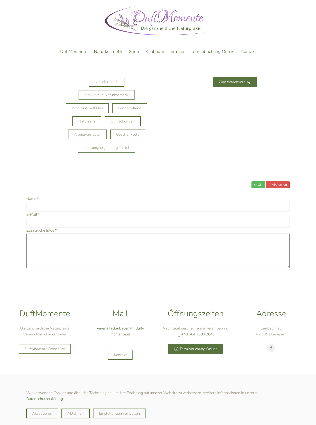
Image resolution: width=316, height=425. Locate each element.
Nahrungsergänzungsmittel (106, 147)
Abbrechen (278, 184)
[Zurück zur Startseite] (158, 20)
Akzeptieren (42, 413)
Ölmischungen (123, 121)
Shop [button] (134, 51)
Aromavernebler (87, 134)
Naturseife (86, 121)
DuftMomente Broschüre (45, 352)
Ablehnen (75, 413)
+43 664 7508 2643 (198, 337)
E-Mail (33, 214)
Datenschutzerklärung (44, 398)
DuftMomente (73, 51)
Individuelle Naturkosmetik (106, 94)
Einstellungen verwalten (119, 413)
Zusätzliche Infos (41, 230)
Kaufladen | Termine (165, 51)
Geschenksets (127, 134)
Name (32, 198)
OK (258, 184)
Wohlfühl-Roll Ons (87, 108)
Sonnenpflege (129, 108)
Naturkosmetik (108, 51)
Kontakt (248, 51)
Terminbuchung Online (213, 51)
